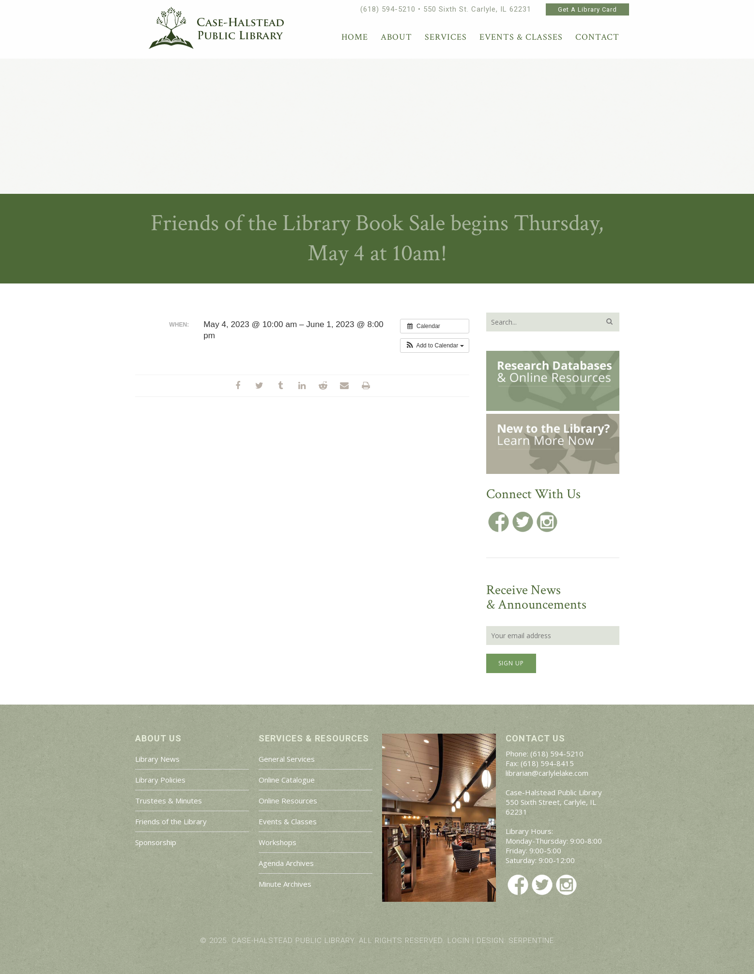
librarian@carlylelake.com (547, 773)
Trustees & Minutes (168, 800)
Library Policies (160, 780)
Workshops (277, 842)
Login (458, 940)
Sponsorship (155, 842)
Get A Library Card (587, 9)
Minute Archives (285, 884)
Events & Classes (288, 821)
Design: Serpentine (515, 940)
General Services (287, 759)
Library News (157, 759)
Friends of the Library (171, 821)
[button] (434, 345)
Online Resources (288, 800)
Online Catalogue (287, 780)
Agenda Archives (286, 863)
